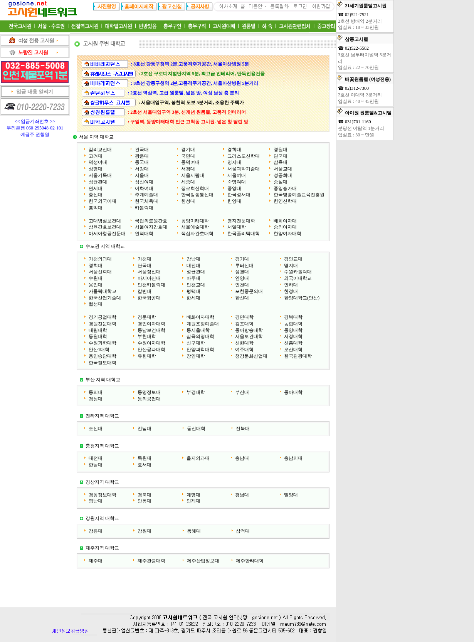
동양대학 (293, 330)
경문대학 (147, 317)
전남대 (144, 428)
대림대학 (98, 330)
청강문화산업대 (251, 356)
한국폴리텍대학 (243, 233)
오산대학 (293, 349)
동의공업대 (149, 399)
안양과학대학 (200, 349)
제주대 (96, 560)
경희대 (234, 149)
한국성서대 (238, 194)
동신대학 (196, 428)
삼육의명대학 (200, 336)
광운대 (142, 156)
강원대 (144, 531)
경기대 (188, 149)
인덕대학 (144, 233)
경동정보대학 (102, 494)
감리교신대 (100, 149)
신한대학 (244, 343)
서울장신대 (149, 271)
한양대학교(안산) (301, 298)
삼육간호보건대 (105, 227)
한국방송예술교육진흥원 (299, 194)
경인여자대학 (151, 323)
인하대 (291, 284)
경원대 (280, 149)
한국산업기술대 (105, 298)
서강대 (142, 168)
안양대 (242, 278)
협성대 (96, 304)
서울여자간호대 (151, 227)
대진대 (193, 265)
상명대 (96, 168)
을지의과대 (198, 458)
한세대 (193, 298)
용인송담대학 (102, 356)
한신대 (242, 298)
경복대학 (293, 317)
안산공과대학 (151, 349)
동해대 (194, 531)
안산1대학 (99, 349)
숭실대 (280, 182)
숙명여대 (236, 182)
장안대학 (196, 356)
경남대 (242, 494)
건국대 (142, 149)
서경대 (188, 168)
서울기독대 (100, 175)
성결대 (242, 271)
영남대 (96, 501)
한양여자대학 (287, 233)
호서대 (144, 464)
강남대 (193, 259)
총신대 (96, 194)
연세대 (96, 188)
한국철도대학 (102, 362)
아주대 (193, 278)
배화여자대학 (200, 317)
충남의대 (293, 458)
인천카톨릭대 (151, 284)
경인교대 (293, 259)
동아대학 (293, 392)
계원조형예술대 (203, 323)
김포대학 (244, 323)
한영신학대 (285, 201)
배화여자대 (285, 221)
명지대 (234, 162)
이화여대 (144, 188)
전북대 (243, 428)
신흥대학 (293, 343)
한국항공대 (149, 298)
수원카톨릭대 (298, 271)
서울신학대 (100, 271)
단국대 (280, 156)
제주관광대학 (151, 560)
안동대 (144, 501)
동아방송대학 (249, 330)
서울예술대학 (195, 227)
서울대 (142, 175)
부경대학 (196, 392)
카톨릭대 (144, 207)
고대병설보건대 (105, 221)
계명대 (193, 494)
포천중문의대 (249, 291)
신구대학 (196, 343)
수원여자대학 (151, 343)
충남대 (242, 458)
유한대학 (147, 356)
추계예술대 (146, 194)
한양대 (234, 201)
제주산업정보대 (203, 560)
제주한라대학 (250, 560)
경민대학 (244, 317)
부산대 (242, 392)
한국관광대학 (298, 356)
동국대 (142, 162)
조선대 (96, 428)
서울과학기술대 (243, 168)
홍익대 (96, 207)
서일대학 (236, 227)
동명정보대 (149, 392)
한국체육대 (146, 201)
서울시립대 (192, 175)
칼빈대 (144, 291)
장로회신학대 (195, 188)
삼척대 (243, 531)
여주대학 (244, 349)
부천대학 (147, 336)
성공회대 (283, 175)
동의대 (96, 392)
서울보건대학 (249, 336)
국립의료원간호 (151, 221)
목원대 (144, 458)
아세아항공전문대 (107, 233)
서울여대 (236, 175)
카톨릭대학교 (102, 291)
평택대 (193, 291)
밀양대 (291, 494)
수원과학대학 (102, 343)
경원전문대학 (102, 323)
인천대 (242, 284)
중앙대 (234, 188)
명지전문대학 (241, 221)
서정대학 (293, 336)
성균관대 (98, 182)
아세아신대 (149, 278)
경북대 (144, 494)
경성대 (96, 399)
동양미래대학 (195, 221)
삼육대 (280, 162)
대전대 (96, 458)
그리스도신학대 (243, 156)
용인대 (96, 284)
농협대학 (293, 323)
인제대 (193, 501)
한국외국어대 (102, 201)
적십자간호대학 (197, 233)
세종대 (188, 182)
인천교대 (196, 284)
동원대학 (98, 336)
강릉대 (96, 531)
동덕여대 (190, 162)
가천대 (144, 259)
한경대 (291, 291)
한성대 (188, 201)
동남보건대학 (151, 330)
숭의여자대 (285, 227)
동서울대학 (198, 330)
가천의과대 (100, 259)
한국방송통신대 (197, 194)
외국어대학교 (298, 278)
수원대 (96, 278)
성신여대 (144, 182)
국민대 (188, 156)
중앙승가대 (285, 188)
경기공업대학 (102, 317)
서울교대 (283, 168)
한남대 (96, 464)
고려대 (96, 156)
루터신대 (244, 265)
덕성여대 (98, 162)
